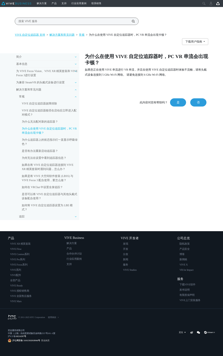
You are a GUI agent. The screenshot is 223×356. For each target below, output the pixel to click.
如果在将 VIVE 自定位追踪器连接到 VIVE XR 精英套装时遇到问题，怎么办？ (47, 167)
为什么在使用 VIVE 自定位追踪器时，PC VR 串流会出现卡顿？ (49, 130)
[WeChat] (198, 332)
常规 (81, 34)
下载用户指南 (194, 41)
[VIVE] (16, 3)
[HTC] (12, 317)
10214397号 (21, 336)
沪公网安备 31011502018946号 (26, 340)
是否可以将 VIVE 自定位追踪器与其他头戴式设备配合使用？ (49, 196)
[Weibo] (191, 332)
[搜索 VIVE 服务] (131, 21)
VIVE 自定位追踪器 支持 (30, 34)
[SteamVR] (209, 332)
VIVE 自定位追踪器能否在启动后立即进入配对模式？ (49, 112)
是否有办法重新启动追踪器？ (40, 150)
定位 (183, 332)
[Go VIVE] (217, 3)
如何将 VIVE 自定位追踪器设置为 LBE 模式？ (47, 207)
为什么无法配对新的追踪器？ (40, 121)
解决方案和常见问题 (62, 34)
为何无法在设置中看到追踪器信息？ (44, 157)
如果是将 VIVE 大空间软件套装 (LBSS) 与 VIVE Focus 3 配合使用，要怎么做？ (47, 178)
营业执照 (44, 340)
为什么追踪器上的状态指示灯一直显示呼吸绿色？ (50, 141)
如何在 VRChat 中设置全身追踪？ (42, 187)
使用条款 (52, 317)
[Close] (204, 3)
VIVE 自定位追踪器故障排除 (39, 103)
